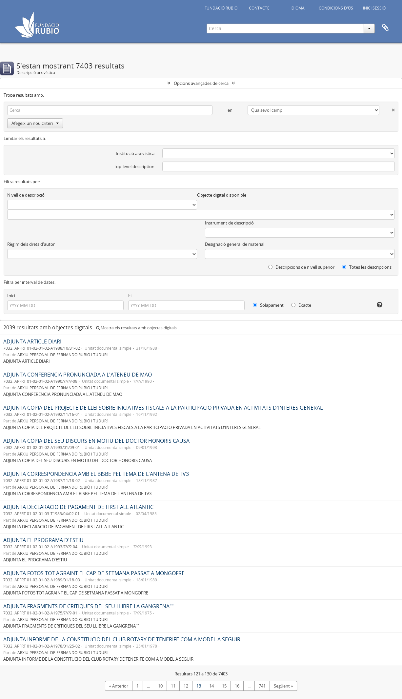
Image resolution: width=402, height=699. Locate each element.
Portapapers (385, 28)
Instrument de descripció (229, 223)
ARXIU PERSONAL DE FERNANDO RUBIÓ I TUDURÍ (62, 354)
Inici (11, 296)
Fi (129, 296)
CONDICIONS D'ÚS (336, 8)
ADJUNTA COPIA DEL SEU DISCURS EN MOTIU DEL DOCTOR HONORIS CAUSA (96, 440)
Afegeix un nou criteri (35, 123)
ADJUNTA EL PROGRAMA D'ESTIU (43, 540)
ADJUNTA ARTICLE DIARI (32, 341)
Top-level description (134, 166)
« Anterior (118, 686)
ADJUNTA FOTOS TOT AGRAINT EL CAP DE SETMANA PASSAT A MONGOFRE (94, 573)
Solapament (268, 305)
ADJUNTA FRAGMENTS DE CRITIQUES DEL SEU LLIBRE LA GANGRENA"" (88, 606)
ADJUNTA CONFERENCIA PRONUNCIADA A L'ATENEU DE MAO (77, 374)
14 (211, 686)
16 (237, 686)
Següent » (283, 686)
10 (160, 686)
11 (173, 686)
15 (224, 686)
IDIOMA (298, 8)
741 (262, 686)
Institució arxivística (135, 153)
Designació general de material (234, 244)
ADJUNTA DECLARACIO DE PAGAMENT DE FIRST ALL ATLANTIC (78, 507)
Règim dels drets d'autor (31, 244)
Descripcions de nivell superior (301, 267)
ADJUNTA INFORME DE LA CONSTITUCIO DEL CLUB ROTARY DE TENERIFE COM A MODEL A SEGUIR (121, 639)
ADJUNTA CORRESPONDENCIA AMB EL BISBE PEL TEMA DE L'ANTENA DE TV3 (96, 473)
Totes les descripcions (367, 267)
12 (186, 686)
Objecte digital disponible (221, 195)
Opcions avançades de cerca (201, 83)
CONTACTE (259, 8)
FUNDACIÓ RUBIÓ (221, 8)
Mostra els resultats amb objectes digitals (136, 328)
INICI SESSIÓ (374, 8)
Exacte (301, 305)
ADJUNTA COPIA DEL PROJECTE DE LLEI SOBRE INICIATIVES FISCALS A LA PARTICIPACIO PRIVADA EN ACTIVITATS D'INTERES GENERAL (163, 407)
